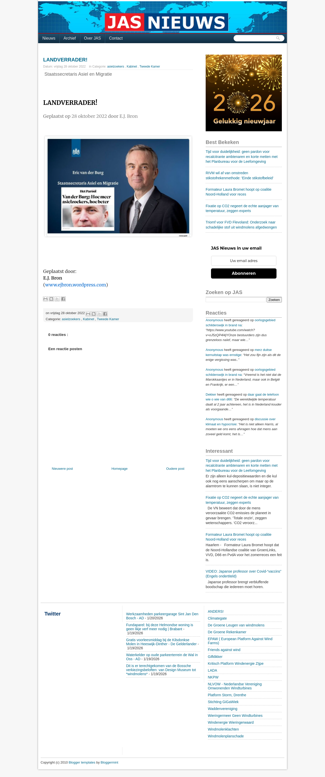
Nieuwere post (62, 469)
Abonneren (244, 273)
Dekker (211, 394)
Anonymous (214, 320)
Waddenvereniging (222, 709)
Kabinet (132, 66)
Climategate (217, 618)
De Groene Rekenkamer (227, 632)
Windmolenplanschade (226, 736)
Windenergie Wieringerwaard (231, 722)
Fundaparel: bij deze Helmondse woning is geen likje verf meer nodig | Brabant (159, 627)
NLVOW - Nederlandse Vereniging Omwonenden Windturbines (235, 686)
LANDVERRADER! (65, 59)
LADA (212, 670)
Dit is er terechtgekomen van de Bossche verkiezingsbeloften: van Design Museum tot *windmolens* (161, 670)
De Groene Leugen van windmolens (236, 625)
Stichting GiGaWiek (223, 702)
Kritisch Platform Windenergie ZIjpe (236, 663)
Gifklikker (215, 657)
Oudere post (175, 469)
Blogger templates (82, 762)
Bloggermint (109, 762)
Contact (116, 38)
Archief (69, 38)
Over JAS (92, 38)
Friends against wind (224, 650)
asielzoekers (116, 66)
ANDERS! (216, 611)
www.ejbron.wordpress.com (75, 285)
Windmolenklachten (223, 729)
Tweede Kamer (149, 66)
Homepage (119, 469)
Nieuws (48, 38)
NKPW (213, 677)
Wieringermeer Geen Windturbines (235, 716)
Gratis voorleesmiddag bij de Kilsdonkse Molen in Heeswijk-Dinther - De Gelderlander (161, 642)
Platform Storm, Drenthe (227, 695)
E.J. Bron (129, 116)
